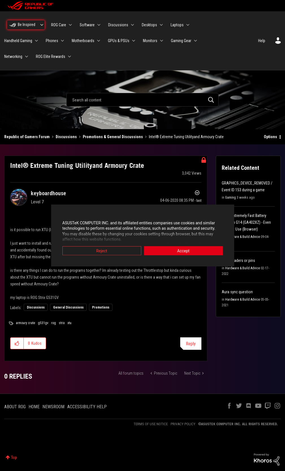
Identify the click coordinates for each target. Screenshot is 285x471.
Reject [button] (101, 250)
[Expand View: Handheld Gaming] (36, 41)
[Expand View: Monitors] (161, 41)
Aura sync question (237, 292)
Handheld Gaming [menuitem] (18, 40)
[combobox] (142, 100)
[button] (17, 343)
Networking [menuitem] (13, 56)
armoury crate (25, 323)
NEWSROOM (53, 406)
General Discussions (68, 307)
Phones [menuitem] (52, 40)
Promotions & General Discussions (113, 136)
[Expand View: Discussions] (132, 25)
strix (62, 323)
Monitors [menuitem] (150, 40)
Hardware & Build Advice (242, 237)
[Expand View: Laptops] (188, 25)
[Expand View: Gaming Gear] (195, 41)
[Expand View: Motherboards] (98, 41)
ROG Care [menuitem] (58, 25)
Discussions (66, 136)
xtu (69, 323)
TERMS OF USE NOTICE (151, 424)
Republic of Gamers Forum (27, 136)
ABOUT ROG (15, 406)
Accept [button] (183, 250)
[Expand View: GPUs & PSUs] (133, 41)
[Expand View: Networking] (26, 56)
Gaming (230, 197)
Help (261, 40)
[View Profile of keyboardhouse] (48, 193)
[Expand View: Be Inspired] (42, 25)
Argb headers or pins (238, 260)
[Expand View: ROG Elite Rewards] (69, 56)
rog (53, 323)
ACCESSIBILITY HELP (87, 406)
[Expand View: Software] (99, 25)
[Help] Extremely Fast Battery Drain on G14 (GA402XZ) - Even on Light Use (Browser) (246, 222)
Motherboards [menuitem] (83, 40)
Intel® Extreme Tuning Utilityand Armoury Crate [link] (186, 136)
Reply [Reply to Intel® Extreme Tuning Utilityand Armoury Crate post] (191, 343)
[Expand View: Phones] (62, 41)
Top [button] (14, 457)
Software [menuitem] (87, 25)
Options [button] (270, 136)
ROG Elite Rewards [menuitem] (50, 56)
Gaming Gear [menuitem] (181, 40)
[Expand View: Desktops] (161, 25)
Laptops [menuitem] (177, 25)
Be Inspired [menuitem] (26, 24)
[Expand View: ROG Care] (70, 25)
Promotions (100, 307)
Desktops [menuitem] (149, 25)
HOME (34, 406)
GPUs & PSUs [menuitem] (118, 40)
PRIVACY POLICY (183, 424)
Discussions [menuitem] (118, 25)
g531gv (43, 323)
